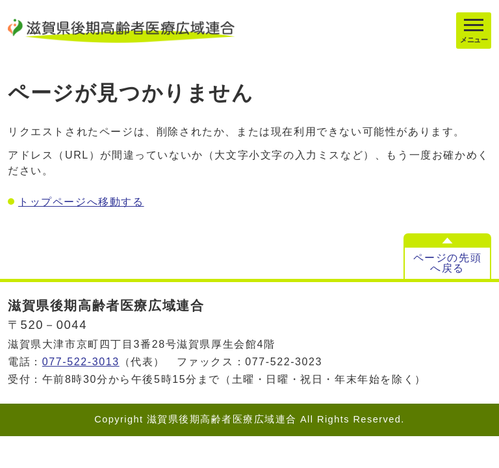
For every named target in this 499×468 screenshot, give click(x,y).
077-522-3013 (81, 361)
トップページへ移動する (81, 201)
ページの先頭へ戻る (447, 263)
